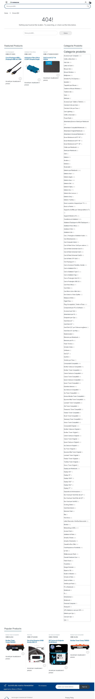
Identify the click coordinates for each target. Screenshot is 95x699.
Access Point (68, 531)
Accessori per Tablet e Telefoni (73, 102)
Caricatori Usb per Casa (71, 108)
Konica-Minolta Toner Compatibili (74, 396)
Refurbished (67, 597)
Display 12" (67, 475)
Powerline (67, 564)
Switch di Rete (68, 580)
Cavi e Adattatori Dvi (70, 268)
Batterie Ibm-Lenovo (70, 193)
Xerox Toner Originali (70, 465)
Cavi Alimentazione (69, 239)
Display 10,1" (67, 472)
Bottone (66, 163)
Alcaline (66, 160)
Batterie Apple (68, 177)
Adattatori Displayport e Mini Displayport (76, 222)
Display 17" (67, 488)
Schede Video (68, 347)
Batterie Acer (68, 173)
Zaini (65, 154)
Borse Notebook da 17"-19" (72, 144)
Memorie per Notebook (71, 337)
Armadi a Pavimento (70, 541)
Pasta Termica (68, 344)
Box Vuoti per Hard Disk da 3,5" (73, 498)
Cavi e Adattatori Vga (70, 275)
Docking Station (68, 504)
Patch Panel (67, 560)
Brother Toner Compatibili (71, 370)
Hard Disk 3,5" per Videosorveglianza (75, 327)
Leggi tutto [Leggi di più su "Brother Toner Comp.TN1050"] (87, 652)
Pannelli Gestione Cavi (70, 557)
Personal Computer (70, 603)
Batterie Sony (68, 196)
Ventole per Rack (69, 583)
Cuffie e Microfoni (69, 59)
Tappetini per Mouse (70, 85)
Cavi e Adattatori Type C (71, 271)
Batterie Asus (68, 180)
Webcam (66, 98)
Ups (65, 620)
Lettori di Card (68, 65)
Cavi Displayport (10, 52)
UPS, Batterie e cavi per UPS (72, 610)
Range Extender (69, 567)
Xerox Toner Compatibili (71, 422)
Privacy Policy (69, 697)
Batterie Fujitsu (68, 186)
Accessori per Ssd (69, 311)
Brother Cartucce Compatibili (72, 367)
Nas (65, 514)
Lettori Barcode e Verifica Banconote (75, 521)
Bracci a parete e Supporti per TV (74, 203)
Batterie (66, 157)
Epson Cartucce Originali (71, 442)
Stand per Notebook (70, 150)
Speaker (66, 82)
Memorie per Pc (69, 340)
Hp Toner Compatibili (70, 393)
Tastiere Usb (68, 92)
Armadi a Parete (68, 537)
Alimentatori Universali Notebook (73, 134)
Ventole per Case (69, 360)
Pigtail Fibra (67, 301)
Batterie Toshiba (69, 200)
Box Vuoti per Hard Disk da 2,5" (73, 495)
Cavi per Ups (68, 617)
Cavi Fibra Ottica (69, 284)
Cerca (87, 6)
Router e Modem (69, 573)
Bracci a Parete (68, 206)
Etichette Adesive (69, 386)
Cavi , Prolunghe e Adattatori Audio (74, 235)
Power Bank (67, 118)
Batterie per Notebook (70, 170)
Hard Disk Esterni (69, 508)
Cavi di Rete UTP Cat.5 (71, 258)
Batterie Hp (67, 190)
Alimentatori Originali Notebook (73, 131)
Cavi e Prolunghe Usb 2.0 (71, 278)
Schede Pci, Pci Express (71, 78)
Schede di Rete (68, 577)
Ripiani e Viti (67, 570)
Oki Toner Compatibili (70, 406)
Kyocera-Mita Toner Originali (72, 452)
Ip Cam (66, 551)
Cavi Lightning (68, 111)
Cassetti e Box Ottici (70, 544)
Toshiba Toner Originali (71, 462)
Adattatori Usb (68, 232)
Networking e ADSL (70, 528)
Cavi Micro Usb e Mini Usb (72, 291)
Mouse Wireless (69, 72)
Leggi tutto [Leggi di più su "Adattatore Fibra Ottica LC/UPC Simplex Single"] (39, 79)
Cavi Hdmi (67, 288)
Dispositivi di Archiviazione (72, 491)
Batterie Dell (67, 183)
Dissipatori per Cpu (69, 317)
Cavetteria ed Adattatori (71, 219)
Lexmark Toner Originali (71, 455)
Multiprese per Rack (70, 554)
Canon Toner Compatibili (71, 376)
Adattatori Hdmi (68, 229)
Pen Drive (67, 517)
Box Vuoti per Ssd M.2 (70, 501)
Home (6, 13)
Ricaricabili (67, 167)
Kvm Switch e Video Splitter (72, 294)
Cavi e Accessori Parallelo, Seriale (74, 265)
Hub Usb (66, 62)
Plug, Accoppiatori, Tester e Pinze (74, 304)
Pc (64, 593)
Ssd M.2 (66, 357)
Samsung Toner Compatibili (72, 419)
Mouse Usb (67, 69)
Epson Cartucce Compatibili (72, 380)
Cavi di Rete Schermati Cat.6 (72, 252)
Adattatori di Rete (69, 534)
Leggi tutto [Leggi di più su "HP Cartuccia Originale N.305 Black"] (66, 667)
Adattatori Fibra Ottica (30, 52)
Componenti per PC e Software (73, 307)
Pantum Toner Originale (71, 458)
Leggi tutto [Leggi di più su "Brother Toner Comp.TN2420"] (23, 653)
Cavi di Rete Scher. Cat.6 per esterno (75, 245)
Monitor (66, 524)
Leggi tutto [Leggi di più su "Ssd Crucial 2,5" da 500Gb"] (58, 75)
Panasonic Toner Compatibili (72, 409)
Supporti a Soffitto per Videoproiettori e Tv (77, 209)
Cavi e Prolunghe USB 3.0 (71, 281)
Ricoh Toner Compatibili (71, 416)
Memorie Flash (68, 511)
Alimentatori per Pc (69, 314)
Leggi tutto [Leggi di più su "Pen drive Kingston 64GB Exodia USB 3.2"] (44, 665)
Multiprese (67, 75)
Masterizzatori (68, 334)
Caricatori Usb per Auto (71, 105)
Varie (65, 95)
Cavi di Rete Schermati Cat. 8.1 (73, 248)
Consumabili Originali (70, 426)
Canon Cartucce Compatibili (72, 373)
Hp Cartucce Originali (70, 445)
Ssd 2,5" (45, 52)
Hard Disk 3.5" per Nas (71, 330)
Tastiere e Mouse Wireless (72, 88)
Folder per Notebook (70, 147)
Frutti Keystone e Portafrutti (72, 547)
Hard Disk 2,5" (68, 321)
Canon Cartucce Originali (71, 435)
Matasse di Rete (69, 298)
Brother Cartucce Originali (71, 429)
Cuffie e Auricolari (69, 115)
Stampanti (67, 607)
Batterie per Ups (69, 613)
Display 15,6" (68, 481)
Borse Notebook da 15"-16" (72, 140)
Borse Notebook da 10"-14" (72, 137)
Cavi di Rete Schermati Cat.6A (73, 255)
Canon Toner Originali (70, 439)
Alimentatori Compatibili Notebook (74, 127)
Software (66, 350)
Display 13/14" (68, 478)
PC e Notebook (68, 587)
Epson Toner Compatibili (71, 383)
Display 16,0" (68, 485)
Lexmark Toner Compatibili (72, 403)
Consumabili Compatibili (71, 363)
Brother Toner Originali (71, 432)
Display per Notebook (70, 468)
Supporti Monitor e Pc (70, 216)
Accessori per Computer (71, 56)
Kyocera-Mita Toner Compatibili (73, 399)
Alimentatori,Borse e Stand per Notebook (76, 121)
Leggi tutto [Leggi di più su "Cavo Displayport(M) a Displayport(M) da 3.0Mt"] (20, 78)
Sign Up (84, 687)
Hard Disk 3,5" (68, 324)
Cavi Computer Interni (70, 242)
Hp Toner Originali (69, 449)
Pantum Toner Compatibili (71, 412)
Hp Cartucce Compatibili (71, 390)
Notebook (67, 590)
